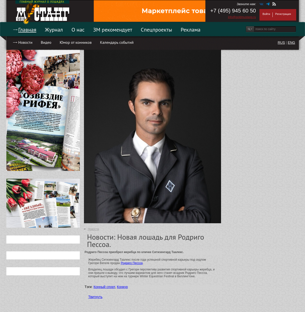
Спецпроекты (156, 29)
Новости (25, 42)
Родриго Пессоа (131, 263)
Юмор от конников (76, 42)
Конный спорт (104, 287)
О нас (78, 29)
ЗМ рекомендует (112, 29)
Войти (266, 13)
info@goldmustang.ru (242, 17)
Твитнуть (95, 297)
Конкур (122, 287)
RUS (281, 43)
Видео (46, 42)
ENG (291, 43)
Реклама (190, 29)
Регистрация (283, 13)
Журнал (54, 29)
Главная (27, 29)
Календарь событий (116, 42)
